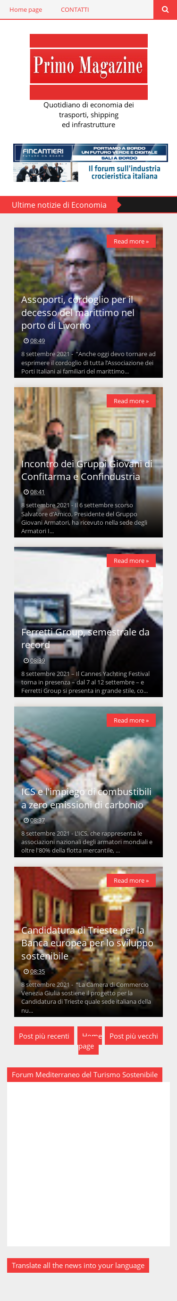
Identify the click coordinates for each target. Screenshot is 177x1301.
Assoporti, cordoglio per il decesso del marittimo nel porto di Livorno (78, 312)
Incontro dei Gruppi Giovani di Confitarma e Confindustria (86, 470)
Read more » (131, 241)
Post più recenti (44, 1036)
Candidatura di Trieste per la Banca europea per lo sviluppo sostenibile (87, 943)
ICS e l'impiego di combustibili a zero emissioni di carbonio (86, 798)
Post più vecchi (134, 1036)
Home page (25, 9)
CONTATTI (75, 9)
